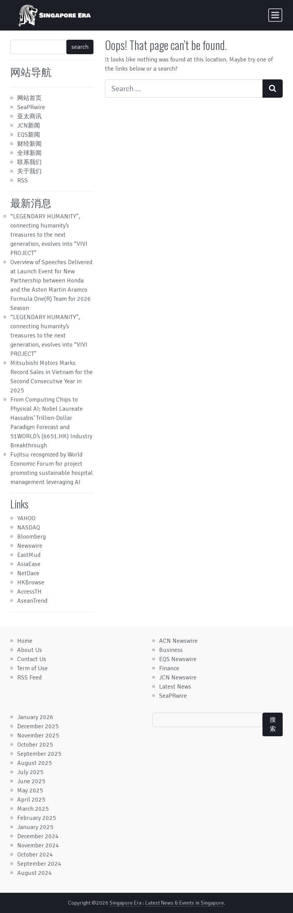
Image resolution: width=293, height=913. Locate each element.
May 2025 (30, 790)
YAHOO (26, 518)
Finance (169, 668)
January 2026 (35, 717)
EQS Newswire (177, 659)
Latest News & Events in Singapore (184, 903)
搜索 (273, 724)
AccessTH (29, 591)
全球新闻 (29, 153)
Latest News (175, 686)
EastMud (28, 555)
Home (24, 641)
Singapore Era (125, 903)
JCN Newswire (177, 677)
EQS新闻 (28, 135)
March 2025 (33, 809)
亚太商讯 (29, 116)
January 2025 (35, 827)
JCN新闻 (28, 125)
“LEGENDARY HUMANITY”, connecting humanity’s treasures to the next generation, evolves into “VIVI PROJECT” (48, 235)
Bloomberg (31, 536)
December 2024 (38, 836)
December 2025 (38, 726)
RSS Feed (29, 677)
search (80, 47)
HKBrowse (30, 582)
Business (171, 650)
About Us (29, 650)
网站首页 (29, 98)
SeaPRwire (31, 107)
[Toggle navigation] (275, 15)
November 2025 (38, 735)
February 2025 (36, 818)
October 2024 (35, 854)
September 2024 (39, 864)
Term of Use (32, 668)
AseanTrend (32, 601)
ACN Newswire (178, 641)
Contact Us (31, 659)
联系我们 (29, 162)
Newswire (29, 546)
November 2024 (38, 845)
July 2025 (30, 772)
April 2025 (31, 799)
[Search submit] (272, 88)
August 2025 (34, 763)
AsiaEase (28, 564)
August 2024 (34, 873)
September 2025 (39, 754)
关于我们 (29, 171)
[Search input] (184, 88)
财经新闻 (29, 144)
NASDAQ (28, 527)
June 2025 (31, 781)
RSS (22, 180)
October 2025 (35, 744)
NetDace (28, 573)
